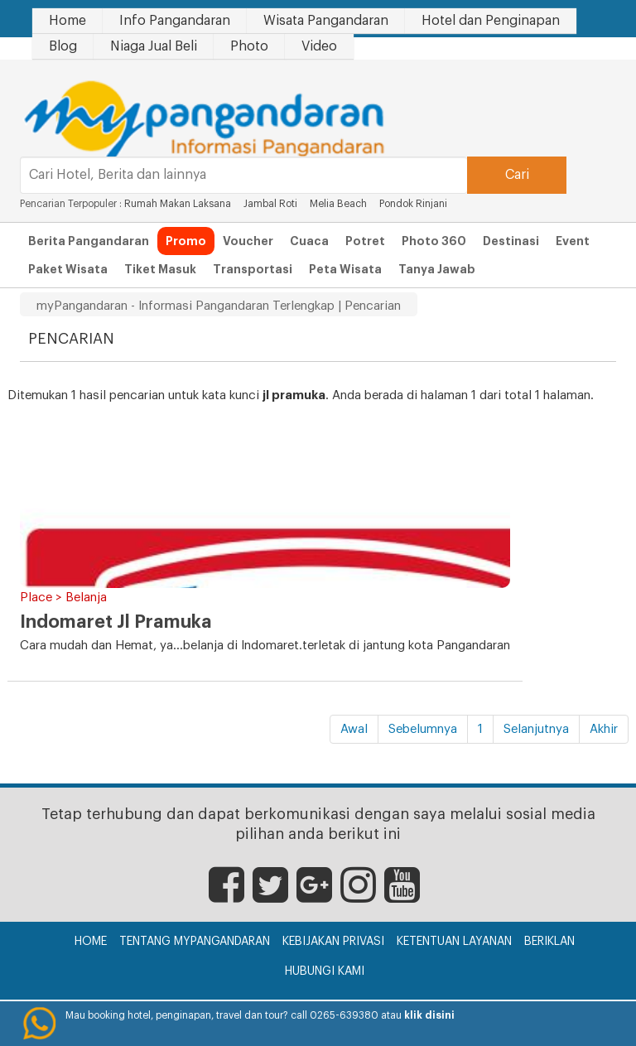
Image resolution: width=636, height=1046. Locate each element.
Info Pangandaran (174, 20)
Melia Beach (338, 204)
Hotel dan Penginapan (491, 20)
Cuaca (309, 241)
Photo (249, 46)
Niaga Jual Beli (153, 46)
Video (319, 46)
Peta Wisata (345, 269)
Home (67, 20)
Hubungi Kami (324, 971)
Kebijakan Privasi (333, 941)
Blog (63, 46)
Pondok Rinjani (413, 204)
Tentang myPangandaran (194, 941)
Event (573, 241)
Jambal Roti (271, 204)
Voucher (248, 241)
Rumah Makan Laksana (177, 204)
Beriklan (549, 941)
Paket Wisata (68, 269)
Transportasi (252, 269)
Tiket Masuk (160, 269)
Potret (365, 241)
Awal (354, 729)
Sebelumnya (422, 729)
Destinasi (511, 241)
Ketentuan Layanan (454, 941)
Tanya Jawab (436, 269)
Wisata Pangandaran (325, 20)
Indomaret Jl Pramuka (116, 622)
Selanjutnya (536, 729)
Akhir (604, 729)
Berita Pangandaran (88, 241)
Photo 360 (434, 241)
